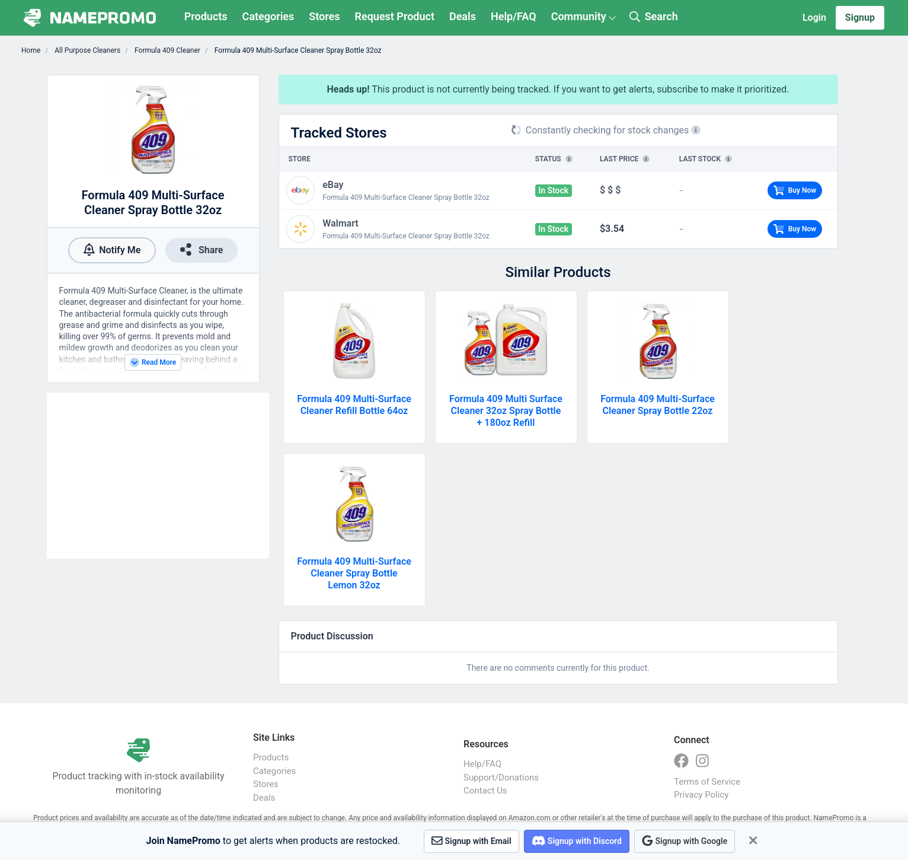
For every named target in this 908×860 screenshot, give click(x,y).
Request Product (394, 16)
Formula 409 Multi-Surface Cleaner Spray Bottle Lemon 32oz (354, 573)
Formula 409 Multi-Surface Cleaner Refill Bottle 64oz (354, 404)
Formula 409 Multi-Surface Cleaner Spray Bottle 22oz (657, 404)
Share (201, 249)
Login (814, 17)
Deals (462, 16)
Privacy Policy (701, 794)
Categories (268, 16)
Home (30, 50)
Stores (324, 16)
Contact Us (485, 790)
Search (653, 16)
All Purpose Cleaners (86, 50)
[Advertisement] (158, 476)
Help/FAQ (513, 16)
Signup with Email (471, 840)
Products (206, 16)
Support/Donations (501, 777)
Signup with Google (684, 840)
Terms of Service (707, 781)
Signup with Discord (577, 840)
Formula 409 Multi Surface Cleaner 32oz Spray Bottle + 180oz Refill (505, 410)
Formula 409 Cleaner (166, 50)
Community (578, 16)
